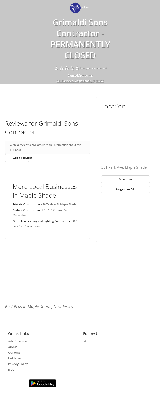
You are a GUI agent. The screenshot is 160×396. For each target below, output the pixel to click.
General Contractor (80, 75)
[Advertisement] (47, 101)
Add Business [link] (18, 341)
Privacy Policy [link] (18, 364)
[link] (80, 8)
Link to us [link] (14, 358)
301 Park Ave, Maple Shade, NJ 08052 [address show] (80, 81)
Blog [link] (11, 370)
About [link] (12, 347)
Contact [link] (14, 352)
